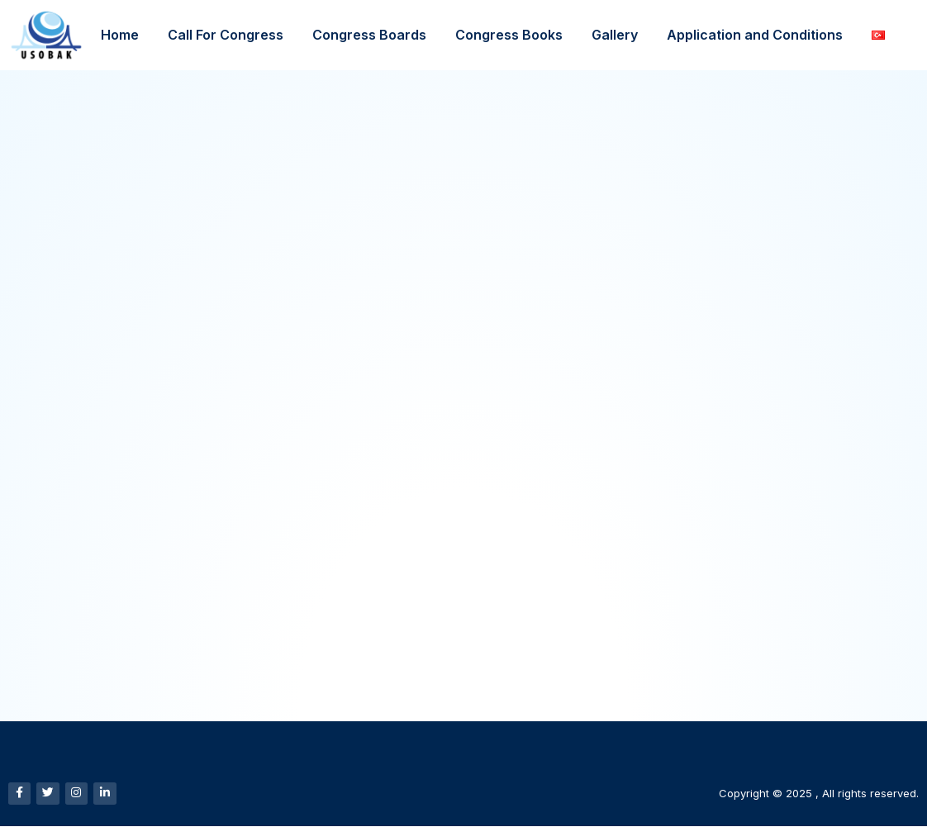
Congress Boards (369, 34)
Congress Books (509, 34)
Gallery (615, 34)
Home (120, 34)
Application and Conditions (755, 34)
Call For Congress (225, 34)
